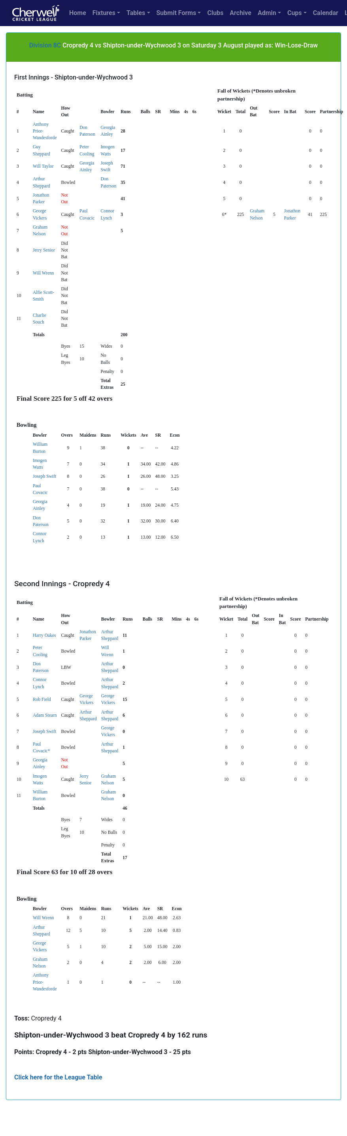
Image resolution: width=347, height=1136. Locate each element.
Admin (267, 13)
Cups (294, 13)
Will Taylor (43, 166)
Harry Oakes (44, 635)
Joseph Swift (44, 476)
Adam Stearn (45, 715)
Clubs (215, 13)
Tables (135, 13)
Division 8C (45, 45)
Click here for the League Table (58, 1077)
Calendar (325, 13)
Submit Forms (176, 13)
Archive (240, 13)
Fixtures (103, 13)
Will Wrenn (43, 273)
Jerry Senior (44, 250)
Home (77, 13)
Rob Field (42, 699)
